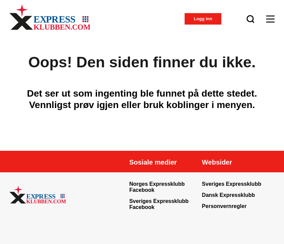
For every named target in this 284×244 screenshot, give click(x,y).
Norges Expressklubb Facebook (157, 187)
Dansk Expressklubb (228, 195)
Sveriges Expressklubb (231, 184)
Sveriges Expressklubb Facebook (159, 204)
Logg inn (203, 18)
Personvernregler (224, 206)
